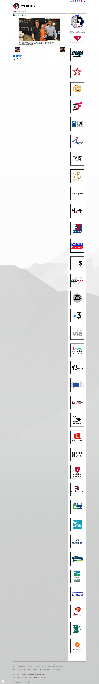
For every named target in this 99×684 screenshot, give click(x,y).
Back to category (40, 49)
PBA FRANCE (47, 6)
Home (14, 11)
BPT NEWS (56, 6)
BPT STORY (64, 6)
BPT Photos (18, 11)
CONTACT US (82, 6)
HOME (41, 6)
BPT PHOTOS (73, 6)
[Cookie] (2, 681)
